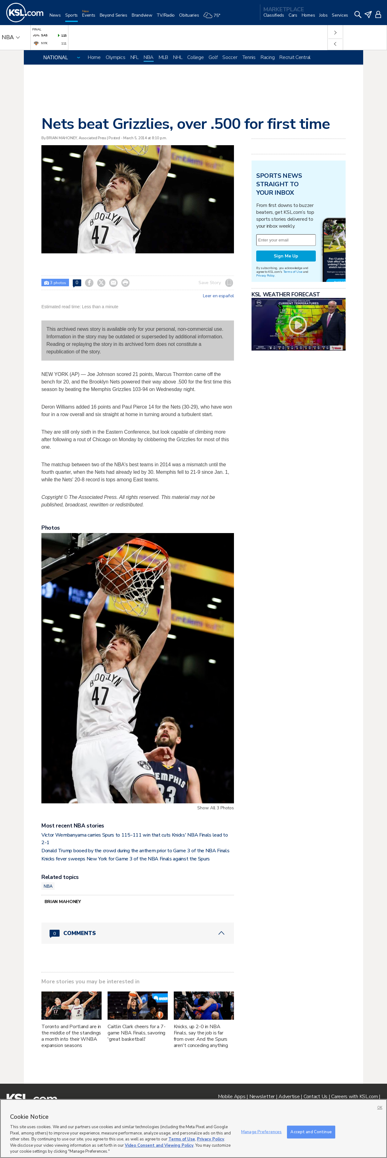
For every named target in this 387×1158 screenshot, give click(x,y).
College (195, 57)
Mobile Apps (232, 1096)
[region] (193, 1128)
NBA (149, 57)
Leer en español (218, 296)
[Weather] (214, 17)
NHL (177, 57)
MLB (163, 57)
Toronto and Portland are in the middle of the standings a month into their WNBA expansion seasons (71, 1036)
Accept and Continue (310, 1131)
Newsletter (262, 1096)
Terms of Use (292, 272)
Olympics (115, 57)
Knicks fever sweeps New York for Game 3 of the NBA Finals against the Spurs (125, 858)
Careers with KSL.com (354, 1096)
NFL (134, 57)
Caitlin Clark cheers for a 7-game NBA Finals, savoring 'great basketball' (137, 1033)
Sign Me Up (286, 256)
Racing (267, 57)
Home (94, 57)
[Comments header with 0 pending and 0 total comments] (137, 933)
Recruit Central (294, 57)
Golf (213, 57)
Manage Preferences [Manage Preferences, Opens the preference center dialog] (261, 1131)
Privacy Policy (265, 275)
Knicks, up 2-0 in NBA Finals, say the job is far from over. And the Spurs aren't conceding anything (201, 1036)
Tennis (249, 57)
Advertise (289, 1096)
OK (379, 1107)
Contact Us (315, 1096)
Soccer (229, 57)
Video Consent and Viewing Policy (159, 1145)
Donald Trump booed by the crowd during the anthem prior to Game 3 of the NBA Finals (135, 850)
